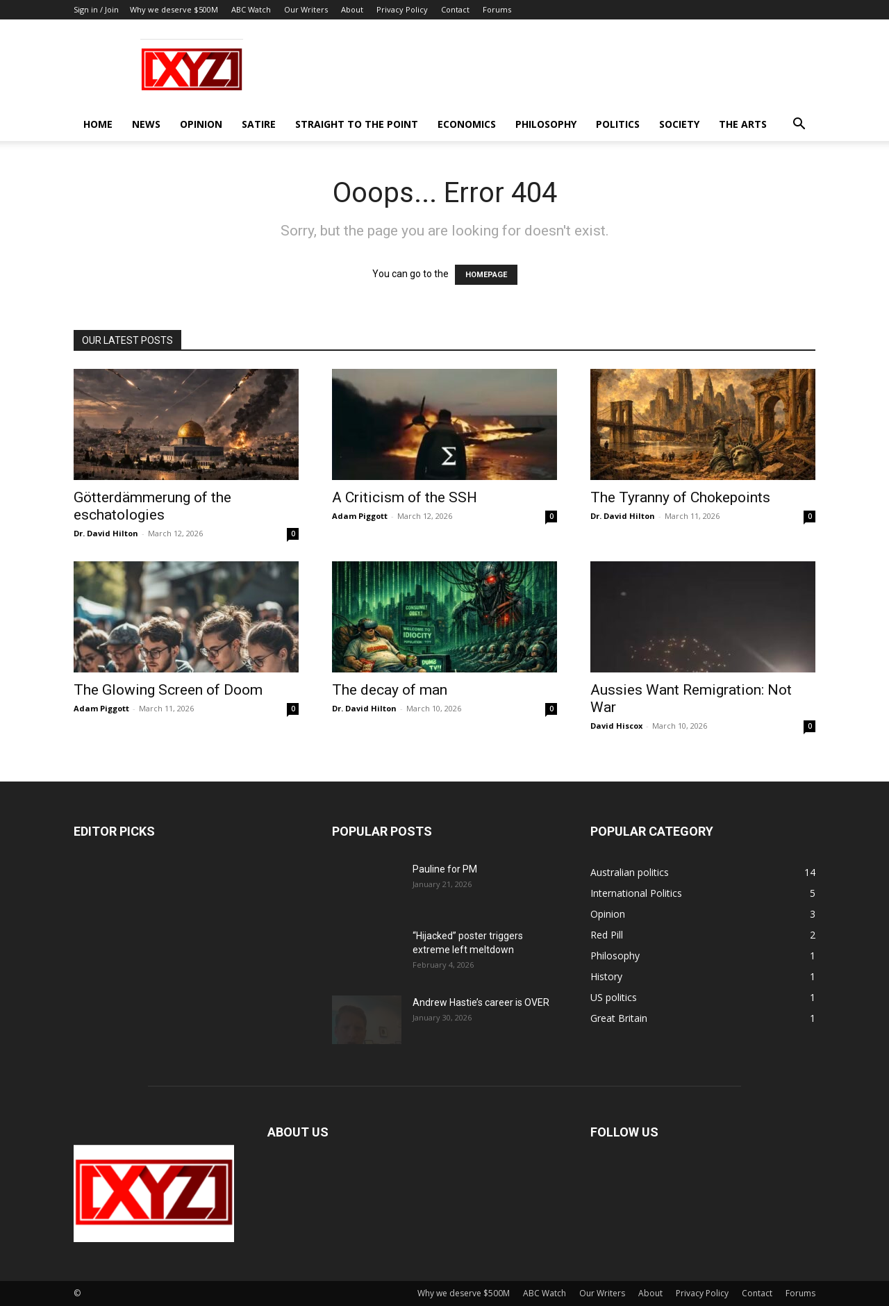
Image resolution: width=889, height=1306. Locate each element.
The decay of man (389, 689)
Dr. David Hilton (106, 533)
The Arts (743, 124)
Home (98, 124)
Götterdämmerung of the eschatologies (152, 506)
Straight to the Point (356, 124)
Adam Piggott (360, 516)
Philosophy (545, 124)
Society (679, 124)
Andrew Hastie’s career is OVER (481, 1002)
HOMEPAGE (486, 274)
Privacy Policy (402, 9)
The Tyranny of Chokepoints (680, 497)
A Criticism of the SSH (404, 497)
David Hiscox (616, 725)
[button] (798, 125)
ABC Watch (251, 9)
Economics (467, 124)
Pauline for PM (445, 869)
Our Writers (306, 9)
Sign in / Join (96, 9)
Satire (259, 124)
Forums (497, 9)
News (146, 124)
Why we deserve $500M (174, 9)
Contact (455, 9)
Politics (618, 124)
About (352, 9)
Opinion (201, 124)
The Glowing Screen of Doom (168, 689)
